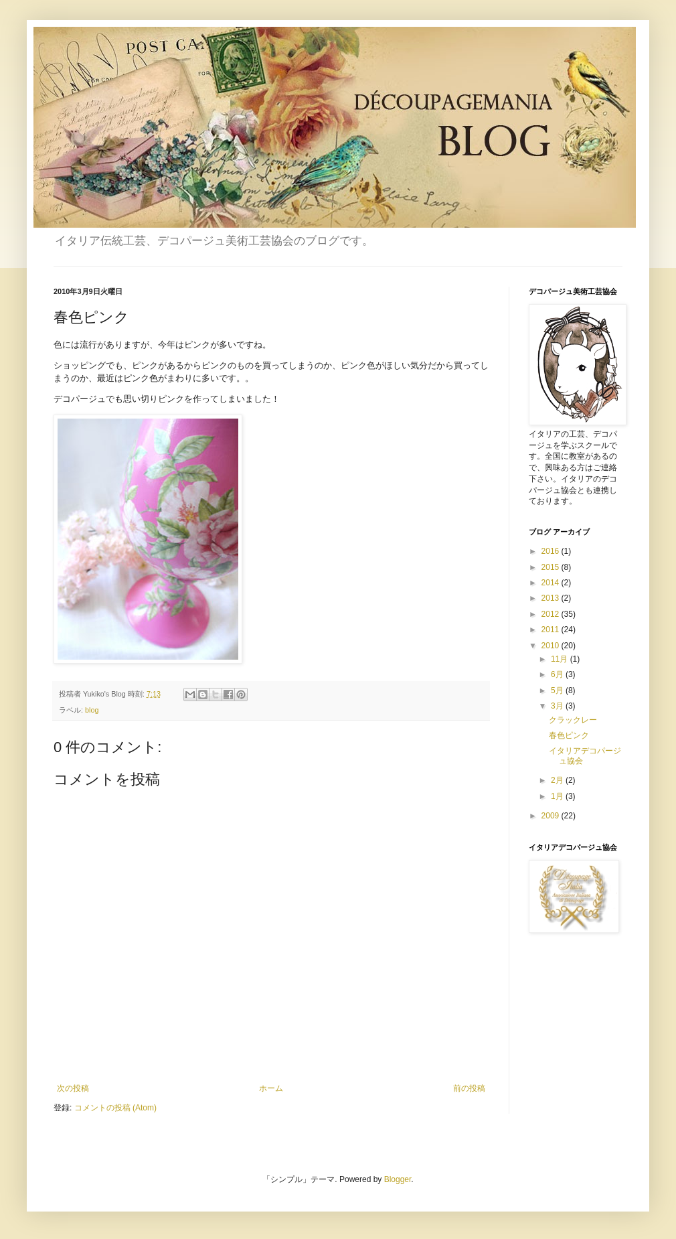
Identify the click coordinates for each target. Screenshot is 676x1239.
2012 (551, 614)
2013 (551, 598)
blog (91, 710)
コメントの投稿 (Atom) (115, 1107)
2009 (551, 815)
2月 (558, 780)
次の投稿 (73, 1088)
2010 (551, 645)
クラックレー (573, 720)
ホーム (271, 1088)
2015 (551, 567)
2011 (551, 629)
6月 (558, 674)
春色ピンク (569, 735)
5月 (558, 690)
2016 (551, 551)
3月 (558, 706)
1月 (558, 796)
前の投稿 (469, 1088)
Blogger (398, 1179)
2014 (551, 582)
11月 (560, 659)
